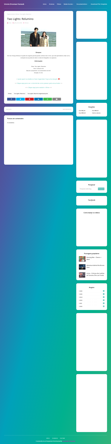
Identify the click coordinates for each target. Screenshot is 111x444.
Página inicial (11, 14)
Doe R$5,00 (95, 110)
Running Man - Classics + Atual (94, 258)
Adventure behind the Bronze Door (95, 266)
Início (48, 438)
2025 (91, 294)
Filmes (17, 14)
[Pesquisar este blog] (88, 189)
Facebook (55, 438)
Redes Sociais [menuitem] (68, 4)
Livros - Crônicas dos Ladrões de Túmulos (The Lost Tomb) (95, 274)
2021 (91, 303)
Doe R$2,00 (82, 110)
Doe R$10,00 (82, 113)
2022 (91, 300)
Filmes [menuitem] (59, 4)
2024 (91, 297)
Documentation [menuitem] (82, 4)
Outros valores (96, 113)
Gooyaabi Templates (68, 441)
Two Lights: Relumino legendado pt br (38, 93)
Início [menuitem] (44, 4)
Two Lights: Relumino (19, 93)
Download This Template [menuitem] (99, 4)
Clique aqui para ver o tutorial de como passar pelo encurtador (38, 83)
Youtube (62, 438)
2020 (91, 306)
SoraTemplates (47, 441)
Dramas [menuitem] (51, 4)
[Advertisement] (92, 25)
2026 (91, 291)
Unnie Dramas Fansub (14, 4)
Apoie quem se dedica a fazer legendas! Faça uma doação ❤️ (38, 79)
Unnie (9, 23)
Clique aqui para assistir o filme (38, 87)
